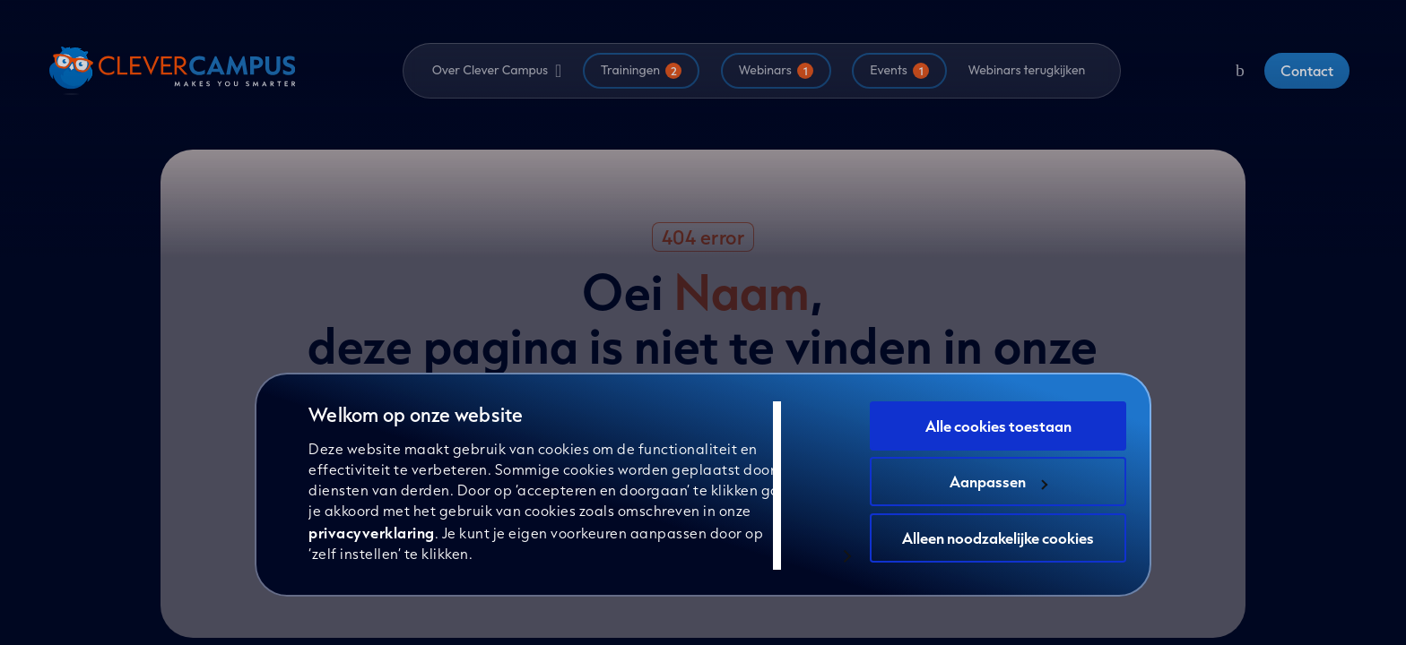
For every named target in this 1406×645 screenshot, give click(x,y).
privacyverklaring (371, 532)
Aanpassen (998, 481)
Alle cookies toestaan (998, 426)
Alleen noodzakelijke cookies (998, 538)
